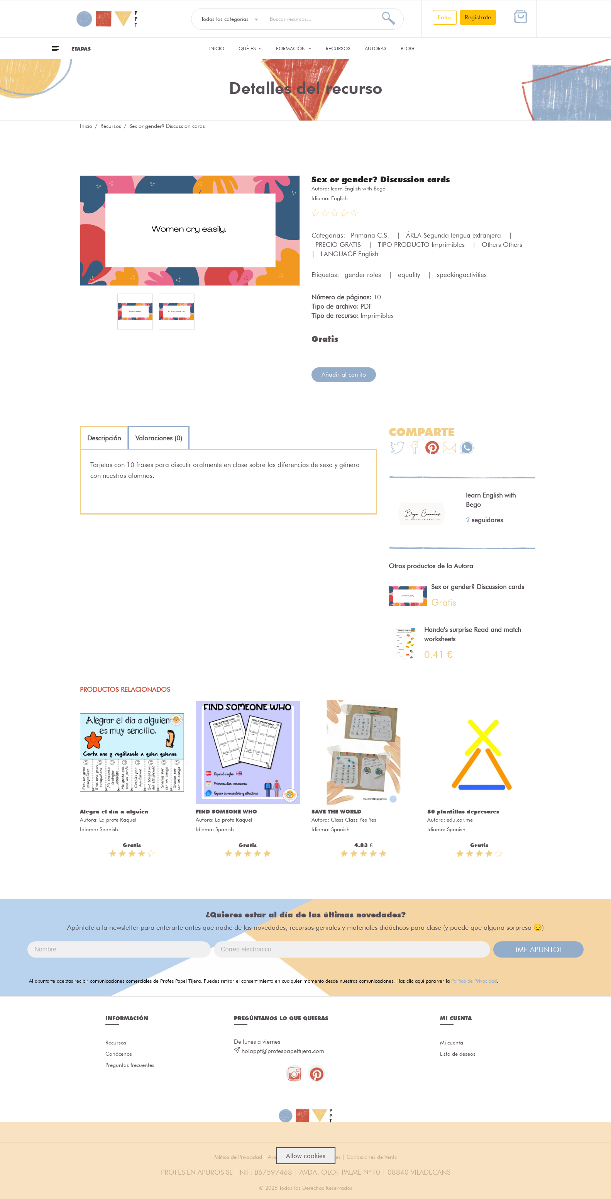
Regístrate (478, 17)
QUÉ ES (250, 48)
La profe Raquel (117, 819)
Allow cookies (305, 1156)
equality (410, 274)
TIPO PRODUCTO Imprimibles (422, 244)
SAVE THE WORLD (336, 811)
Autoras (375, 48)
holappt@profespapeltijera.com (283, 1050)
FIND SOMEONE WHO (226, 811)
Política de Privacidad (474, 980)
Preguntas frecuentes (131, 1067)
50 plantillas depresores (463, 811)
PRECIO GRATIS (339, 244)
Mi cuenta (452, 1042)
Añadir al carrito (344, 374)
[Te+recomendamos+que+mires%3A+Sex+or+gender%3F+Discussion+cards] (414, 448)
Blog (407, 48)
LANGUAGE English (349, 253)
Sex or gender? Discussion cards (384, 179)
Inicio (216, 48)
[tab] (104, 438)
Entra (445, 17)
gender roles (364, 274)
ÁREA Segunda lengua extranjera (454, 235)
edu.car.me (460, 819)
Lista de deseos (459, 1054)
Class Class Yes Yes (353, 819)
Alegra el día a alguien (114, 811)
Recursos (338, 48)
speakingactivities (462, 274)
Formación (293, 48)
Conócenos (119, 1054)
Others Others (503, 244)
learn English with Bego (358, 188)
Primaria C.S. (371, 235)
